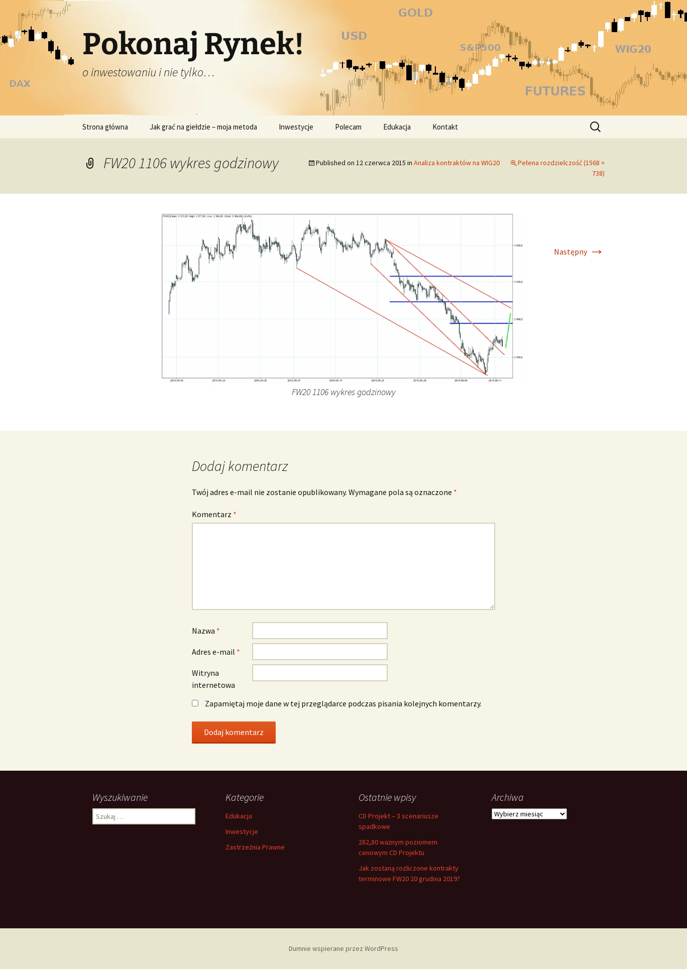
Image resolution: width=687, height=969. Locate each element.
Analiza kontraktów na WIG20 (457, 162)
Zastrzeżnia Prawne (255, 847)
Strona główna (105, 127)
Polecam (348, 127)
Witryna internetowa (213, 679)
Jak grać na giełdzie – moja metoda (203, 127)
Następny (579, 252)
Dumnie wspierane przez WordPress (343, 948)
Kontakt (445, 127)
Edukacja (397, 127)
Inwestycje (296, 127)
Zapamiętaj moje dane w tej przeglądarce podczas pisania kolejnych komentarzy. (343, 703)
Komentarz (214, 514)
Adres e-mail (216, 652)
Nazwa (206, 631)
